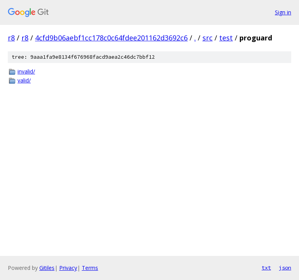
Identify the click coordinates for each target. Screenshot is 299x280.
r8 (11, 37)
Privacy (68, 267)
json (285, 267)
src (207, 37)
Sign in (283, 12)
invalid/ (26, 71)
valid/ (24, 80)
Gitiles (47, 267)
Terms (90, 267)
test (226, 37)
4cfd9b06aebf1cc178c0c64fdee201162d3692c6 (111, 37)
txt (266, 267)
